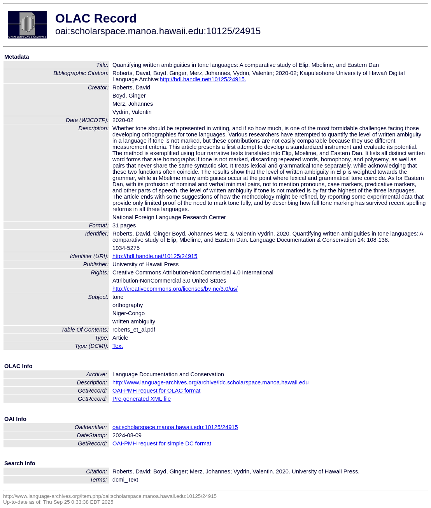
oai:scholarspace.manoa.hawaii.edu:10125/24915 (175, 427)
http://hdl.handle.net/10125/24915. (202, 79)
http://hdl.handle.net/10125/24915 (154, 256)
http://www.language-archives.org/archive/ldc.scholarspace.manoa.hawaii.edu (210, 382)
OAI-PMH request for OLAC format (156, 391)
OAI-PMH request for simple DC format (161, 443)
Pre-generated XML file (141, 399)
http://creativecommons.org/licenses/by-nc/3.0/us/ (175, 289)
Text (117, 346)
